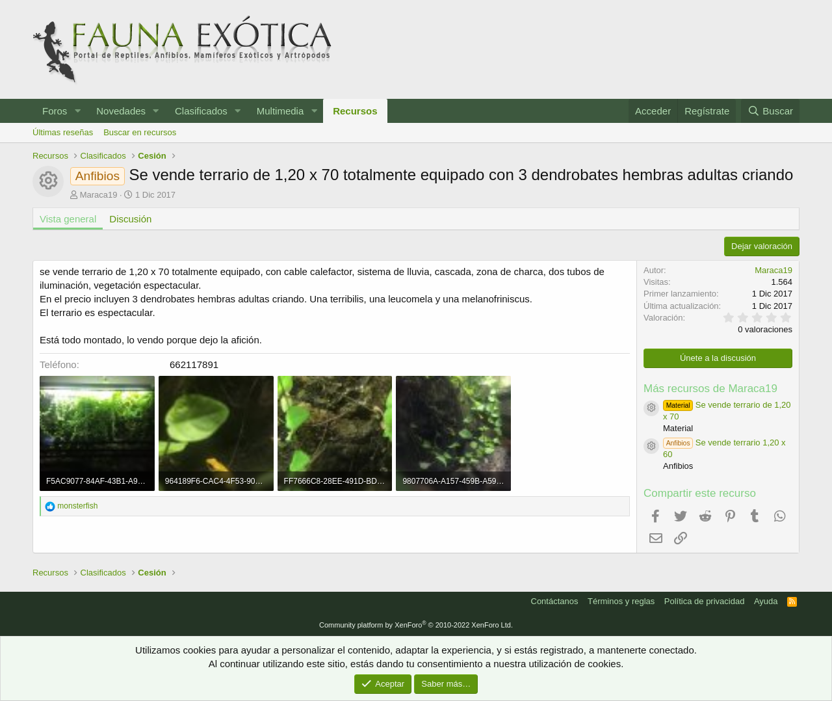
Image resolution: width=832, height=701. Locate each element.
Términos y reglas (621, 601)
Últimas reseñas (62, 132)
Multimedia (280, 110)
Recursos (355, 110)
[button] (77, 111)
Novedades (121, 110)
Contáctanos (554, 601)
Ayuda (766, 601)
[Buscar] (770, 111)
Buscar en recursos (139, 132)
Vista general (68, 218)
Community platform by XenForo (416, 625)
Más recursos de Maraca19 (710, 388)
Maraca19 (99, 195)
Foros (54, 110)
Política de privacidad (704, 601)
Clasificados (201, 110)
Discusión (130, 218)
